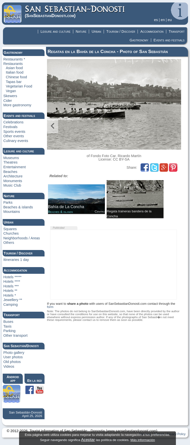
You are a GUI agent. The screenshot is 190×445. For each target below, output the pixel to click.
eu (170, 20)
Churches (11, 233)
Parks (7, 202)
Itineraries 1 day (16, 260)
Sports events (14, 132)
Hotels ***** (12, 277)
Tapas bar (14, 82)
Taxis (7, 326)
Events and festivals (169, 40)
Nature (81, 31)
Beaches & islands (18, 207)
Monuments (12, 181)
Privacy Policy (176, 434)
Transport (177, 31)
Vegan (11, 91)
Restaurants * (14, 59)
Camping (10, 304)
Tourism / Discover (120, 31)
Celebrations (13, 122)
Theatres (10, 162)
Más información (142, 440)
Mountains (11, 212)
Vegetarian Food (19, 86)
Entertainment (14, 167)
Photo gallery (13, 353)
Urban (96, 31)
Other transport (15, 335)
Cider (7, 101)
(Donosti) (75, 11)
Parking (9, 331)
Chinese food (16, 77)
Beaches (10, 172)
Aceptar (88, 439)
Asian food (14, 68)
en (163, 20)
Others (8, 243)
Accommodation (151, 31)
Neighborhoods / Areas (21, 238)
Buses (8, 322)
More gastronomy (17, 105)
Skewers (10, 96)
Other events (13, 136)
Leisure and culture (56, 31)
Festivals (10, 127)
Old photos (12, 362)
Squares (10, 229)
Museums (11, 158)
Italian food (14, 72)
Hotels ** (10, 291)
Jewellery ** (12, 300)
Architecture (13, 176)
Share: (132, 167)
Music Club (12, 185)
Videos (8, 366)
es (156, 20)
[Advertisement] (113, 264)
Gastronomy (139, 40)
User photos (13, 357)
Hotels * (9, 295)
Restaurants (13, 64)
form (50, 307)
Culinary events (15, 141)
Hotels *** (11, 286)
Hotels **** (11, 281)
